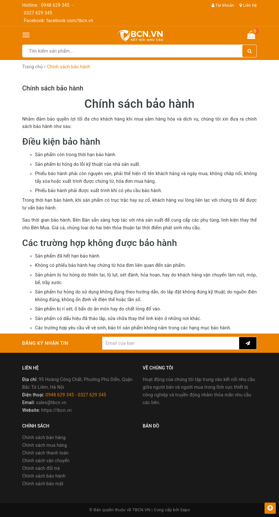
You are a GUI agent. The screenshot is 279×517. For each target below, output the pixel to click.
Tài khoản (223, 5)
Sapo (185, 509)
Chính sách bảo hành (52, 88)
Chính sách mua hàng (44, 445)
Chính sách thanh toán (45, 452)
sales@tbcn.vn (51, 402)
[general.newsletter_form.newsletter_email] (170, 343)
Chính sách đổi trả (41, 468)
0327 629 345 (38, 12)
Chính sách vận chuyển (46, 460)
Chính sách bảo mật (42, 483)
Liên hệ (248, 5)
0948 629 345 (55, 5)
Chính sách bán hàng (44, 437)
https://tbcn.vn (56, 410)
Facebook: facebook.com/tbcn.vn (58, 20)
